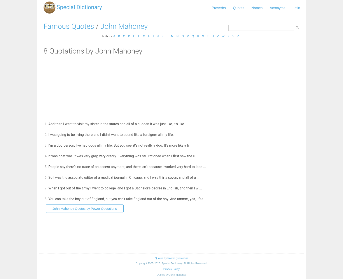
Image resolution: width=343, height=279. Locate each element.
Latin (296, 8)
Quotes (238, 8)
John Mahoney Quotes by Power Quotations (84, 208)
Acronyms (277, 8)
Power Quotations (177, 258)
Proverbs (219, 8)
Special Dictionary (79, 7)
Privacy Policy (171, 269)
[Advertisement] (171, 88)
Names (256, 8)
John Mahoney (124, 26)
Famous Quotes (69, 26)
